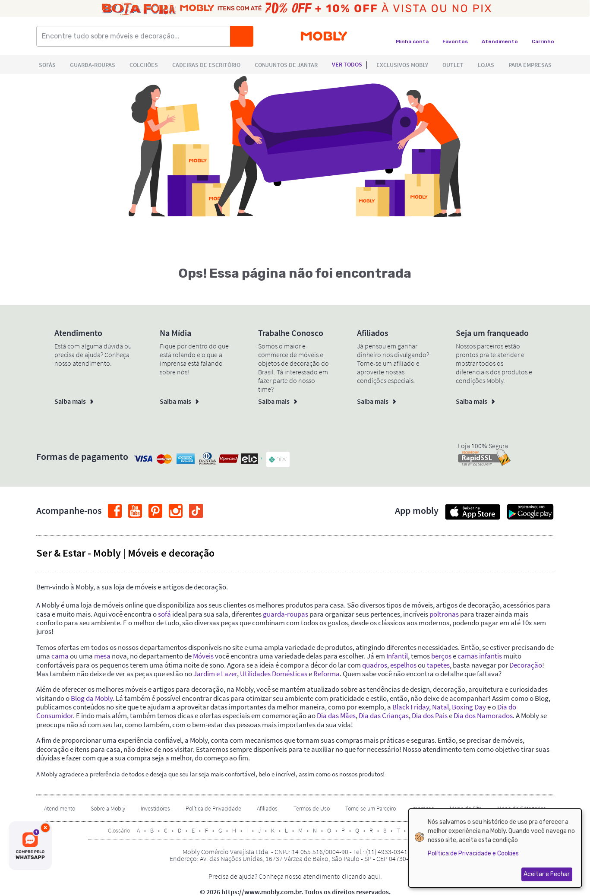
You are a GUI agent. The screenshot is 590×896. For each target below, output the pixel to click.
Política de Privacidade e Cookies (473, 853)
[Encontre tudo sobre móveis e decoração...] (136, 36)
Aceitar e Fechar (547, 874)
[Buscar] (241, 36)
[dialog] (495, 848)
